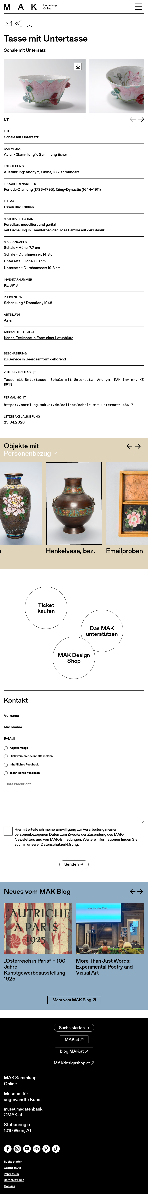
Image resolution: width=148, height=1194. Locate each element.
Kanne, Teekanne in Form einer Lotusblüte (38, 337)
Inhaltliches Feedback (24, 764)
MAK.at (74, 1040)
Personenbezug (27, 453)
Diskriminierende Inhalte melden (31, 756)
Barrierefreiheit (14, 1180)
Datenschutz (12, 1168)
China (46, 172)
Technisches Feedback (25, 772)
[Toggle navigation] (138, 6)
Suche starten (74, 1028)
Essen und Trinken (19, 207)
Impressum (11, 1174)
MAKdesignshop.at (74, 1063)
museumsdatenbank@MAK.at (24, 1112)
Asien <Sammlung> (20, 154)
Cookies (9, 1186)
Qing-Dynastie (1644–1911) (78, 189)
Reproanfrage (19, 747)
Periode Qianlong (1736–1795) (29, 189)
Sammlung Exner (53, 154)
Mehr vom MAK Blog (74, 1008)
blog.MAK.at (74, 1051)
